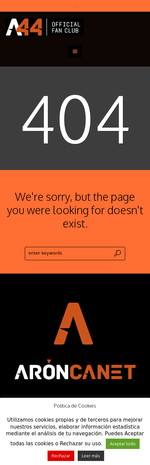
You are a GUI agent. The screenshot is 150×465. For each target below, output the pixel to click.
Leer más (91, 455)
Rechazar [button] (61, 455)
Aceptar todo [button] (123, 443)
